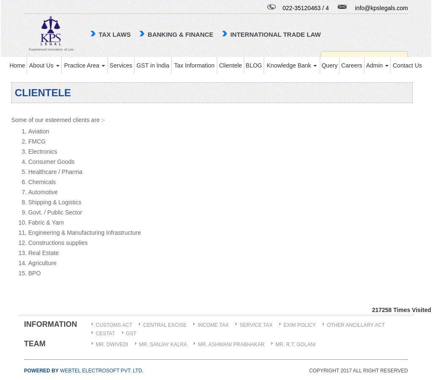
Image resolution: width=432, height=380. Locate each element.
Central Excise (164, 325)
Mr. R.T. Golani (295, 344)
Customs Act (114, 325)
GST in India (153, 65)
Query (329, 65)
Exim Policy (300, 325)
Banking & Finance (180, 34)
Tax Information (194, 65)
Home (17, 65)
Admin (377, 65)
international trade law (275, 34)
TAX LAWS (115, 34)
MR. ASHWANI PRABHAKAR (231, 344)
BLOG (254, 65)
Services (121, 65)
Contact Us (407, 65)
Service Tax (256, 325)
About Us (44, 65)
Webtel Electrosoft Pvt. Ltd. (83, 371)
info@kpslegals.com (381, 8)
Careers (351, 65)
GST (131, 334)
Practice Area (84, 65)
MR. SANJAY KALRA (163, 344)
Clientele (230, 65)
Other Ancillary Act (356, 325)
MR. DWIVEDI (112, 344)
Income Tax (213, 325)
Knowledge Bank (292, 65)
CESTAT (105, 334)
